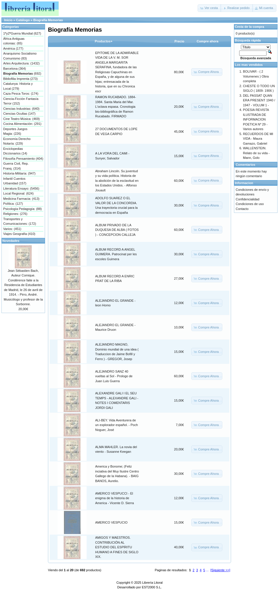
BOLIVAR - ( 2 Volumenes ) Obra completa (256, 76)
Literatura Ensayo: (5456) (21, 188)
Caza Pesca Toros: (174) (20, 93)
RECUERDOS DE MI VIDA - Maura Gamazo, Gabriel (258, 138)
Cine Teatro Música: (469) (21, 119)
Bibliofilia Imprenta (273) (20, 78)
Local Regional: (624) (18, 193)
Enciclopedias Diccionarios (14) (15, 151)
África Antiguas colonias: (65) (13, 41)
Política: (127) (13, 203)
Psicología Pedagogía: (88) (22, 209)
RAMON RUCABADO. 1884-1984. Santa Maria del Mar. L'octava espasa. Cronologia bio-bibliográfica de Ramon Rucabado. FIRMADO (115, 106)
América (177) (13, 48)
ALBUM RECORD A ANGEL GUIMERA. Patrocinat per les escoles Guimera (116, 254)
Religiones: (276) (15, 213)
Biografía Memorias (48, 20)
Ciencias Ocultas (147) (19, 113)
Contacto (242, 209)
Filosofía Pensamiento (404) (23, 158)
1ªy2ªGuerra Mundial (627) (22, 33)
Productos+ (103, 41)
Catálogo (23, 20)
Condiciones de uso (250, 204)
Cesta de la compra (249, 26)
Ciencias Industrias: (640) (21, 108)
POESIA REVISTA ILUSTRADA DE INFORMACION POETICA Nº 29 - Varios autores (256, 119)
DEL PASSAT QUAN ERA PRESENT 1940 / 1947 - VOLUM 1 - (259, 100)
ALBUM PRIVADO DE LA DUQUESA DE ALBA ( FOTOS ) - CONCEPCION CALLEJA (117, 229)
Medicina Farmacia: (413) (21, 198)
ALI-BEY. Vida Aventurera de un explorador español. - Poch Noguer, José (116, 425)
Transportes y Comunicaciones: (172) (19, 221)
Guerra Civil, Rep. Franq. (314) (15, 166)
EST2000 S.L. (152, 587)
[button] (209, 8)
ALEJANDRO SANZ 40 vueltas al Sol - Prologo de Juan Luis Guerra (114, 376)
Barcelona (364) (14, 68)
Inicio (8, 20)
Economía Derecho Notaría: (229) (17, 141)
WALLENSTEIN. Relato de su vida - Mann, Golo (256, 152)
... (207, 570)
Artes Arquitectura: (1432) (21, 63)
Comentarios (245, 164)
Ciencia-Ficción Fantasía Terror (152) (20, 101)
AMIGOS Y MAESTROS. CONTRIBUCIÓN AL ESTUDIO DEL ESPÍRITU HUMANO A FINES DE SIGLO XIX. (117, 547)
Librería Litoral (152, 582)
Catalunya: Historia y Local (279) (18, 86)
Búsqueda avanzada (255, 58)
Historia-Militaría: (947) (19, 173)
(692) (22, 73)
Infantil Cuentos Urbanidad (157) (14, 181)
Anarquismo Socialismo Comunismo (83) (20, 56)
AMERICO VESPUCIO (111, 522)
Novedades (10, 240)
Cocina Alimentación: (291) (22, 123)
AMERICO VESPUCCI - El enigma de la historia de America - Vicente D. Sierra (114, 498)
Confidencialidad (247, 199)
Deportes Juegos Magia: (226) (15, 131)
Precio (179, 41)
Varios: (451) (12, 229)
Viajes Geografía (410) (19, 234)
